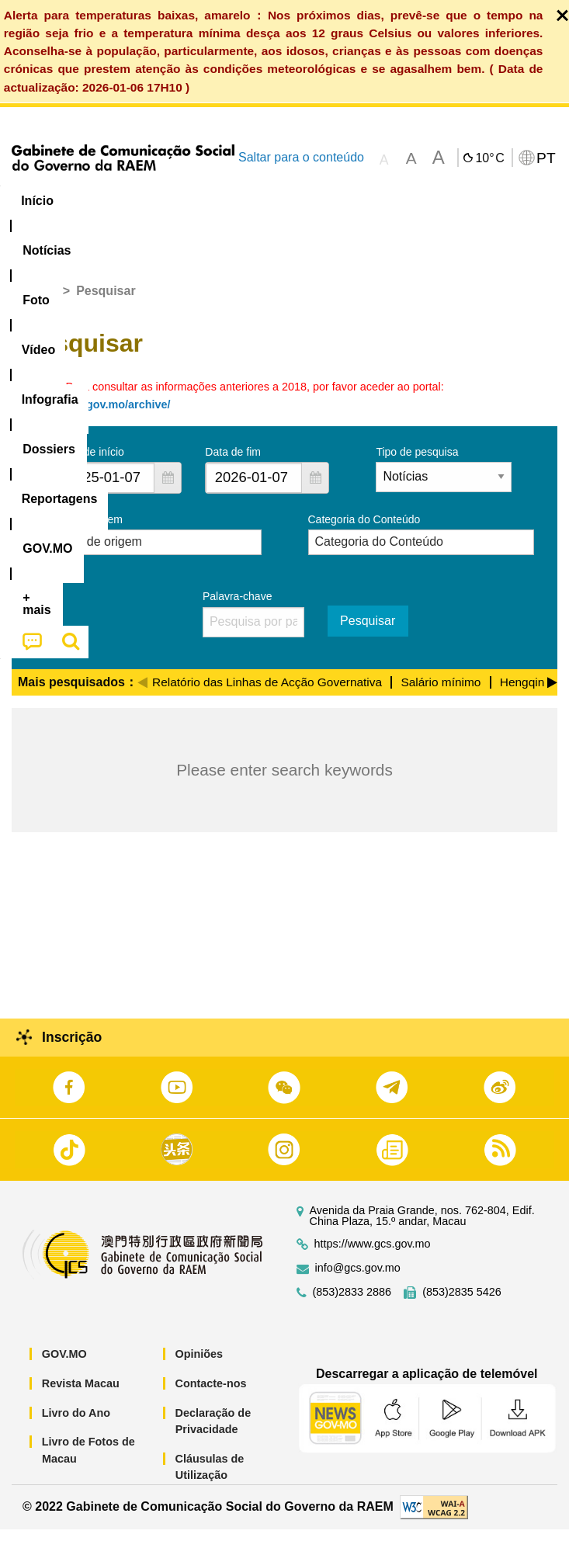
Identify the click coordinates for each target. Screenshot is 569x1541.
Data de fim (233, 464)
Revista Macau (81, 1396)
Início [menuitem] (37, 200)
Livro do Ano (76, 1424)
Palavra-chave (237, 608)
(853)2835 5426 (461, 1304)
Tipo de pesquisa (417, 464)
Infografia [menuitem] (314, 200)
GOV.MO (64, 1366)
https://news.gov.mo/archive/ (94, 417)
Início (40, 303)
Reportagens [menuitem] (493, 200)
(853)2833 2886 (352, 1304)
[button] (167, 490)
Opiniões (199, 1366)
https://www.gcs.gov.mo (372, 1256)
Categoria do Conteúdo (364, 532)
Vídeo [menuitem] (238, 200)
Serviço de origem (79, 532)
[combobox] (106, 490)
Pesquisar (367, 633)
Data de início (90, 464)
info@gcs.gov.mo (358, 1280)
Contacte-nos (211, 1396)
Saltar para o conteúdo (301, 157)
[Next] (552, 692)
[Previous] (142, 692)
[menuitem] (105, 201)
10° (489, 158)
